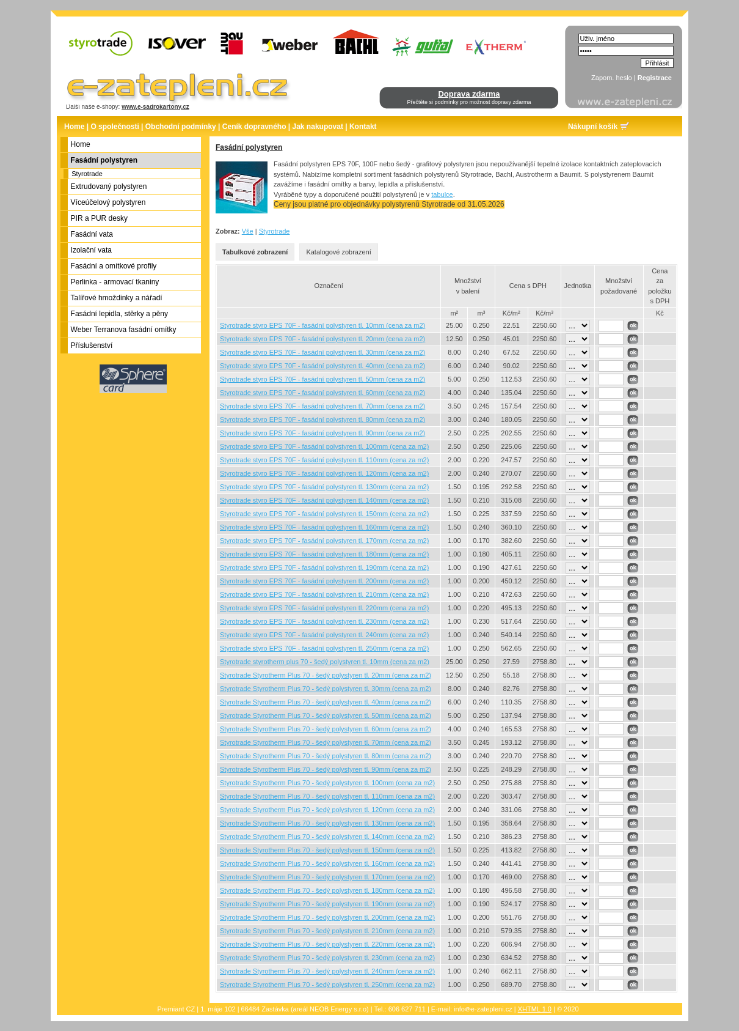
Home (74, 126)
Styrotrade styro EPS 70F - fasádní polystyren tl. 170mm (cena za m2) (324, 540)
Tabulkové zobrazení (255, 252)
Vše (247, 231)
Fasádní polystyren (249, 147)
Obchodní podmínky (180, 126)
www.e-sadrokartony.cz (155, 106)
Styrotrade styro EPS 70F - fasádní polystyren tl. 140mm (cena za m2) (324, 500)
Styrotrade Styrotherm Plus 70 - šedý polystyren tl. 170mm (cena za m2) (327, 877)
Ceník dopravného (254, 126)
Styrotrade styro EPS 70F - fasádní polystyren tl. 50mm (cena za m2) (322, 379)
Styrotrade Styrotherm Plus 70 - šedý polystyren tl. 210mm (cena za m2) (327, 930)
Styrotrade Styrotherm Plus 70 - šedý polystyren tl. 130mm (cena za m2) (327, 823)
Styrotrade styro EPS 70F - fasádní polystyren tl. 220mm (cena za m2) (324, 608)
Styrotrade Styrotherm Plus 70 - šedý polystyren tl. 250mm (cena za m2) (327, 984)
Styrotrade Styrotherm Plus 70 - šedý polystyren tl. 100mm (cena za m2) (327, 782)
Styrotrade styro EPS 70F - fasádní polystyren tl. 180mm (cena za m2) (324, 554)
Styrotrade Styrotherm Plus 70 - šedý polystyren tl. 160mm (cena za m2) (327, 863)
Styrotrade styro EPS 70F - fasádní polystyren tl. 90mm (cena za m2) (322, 433)
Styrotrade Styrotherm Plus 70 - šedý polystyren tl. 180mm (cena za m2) (327, 890)
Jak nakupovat (318, 126)
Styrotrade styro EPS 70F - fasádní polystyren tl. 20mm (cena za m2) (322, 338)
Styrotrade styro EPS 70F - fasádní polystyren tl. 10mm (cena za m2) (322, 325)
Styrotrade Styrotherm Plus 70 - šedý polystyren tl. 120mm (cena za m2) (327, 809)
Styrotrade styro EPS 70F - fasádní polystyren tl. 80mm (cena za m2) (322, 419)
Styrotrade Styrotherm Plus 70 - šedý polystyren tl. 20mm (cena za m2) (325, 675)
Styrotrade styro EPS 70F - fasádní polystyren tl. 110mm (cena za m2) (324, 460)
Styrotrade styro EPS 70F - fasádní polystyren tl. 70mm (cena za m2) (322, 406)
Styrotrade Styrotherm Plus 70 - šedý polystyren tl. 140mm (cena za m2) (327, 836)
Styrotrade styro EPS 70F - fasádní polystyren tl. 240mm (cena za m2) (324, 634)
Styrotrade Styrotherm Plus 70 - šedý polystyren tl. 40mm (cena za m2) (325, 702)
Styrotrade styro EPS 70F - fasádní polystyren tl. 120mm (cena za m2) (324, 473)
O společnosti (114, 126)
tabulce (442, 194)
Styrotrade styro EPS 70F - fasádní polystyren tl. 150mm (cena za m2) (324, 513)
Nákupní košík (592, 126)
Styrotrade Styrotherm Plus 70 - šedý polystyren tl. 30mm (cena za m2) (325, 688)
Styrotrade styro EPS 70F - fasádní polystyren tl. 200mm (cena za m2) (324, 581)
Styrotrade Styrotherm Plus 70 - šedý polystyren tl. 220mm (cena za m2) (327, 944)
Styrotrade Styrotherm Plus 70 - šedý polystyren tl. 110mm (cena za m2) (327, 796)
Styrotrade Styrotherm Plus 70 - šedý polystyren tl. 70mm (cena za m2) (325, 742)
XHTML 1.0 (535, 1009)
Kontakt (363, 126)
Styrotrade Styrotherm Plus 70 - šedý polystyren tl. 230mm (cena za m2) (327, 957)
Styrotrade (87, 173)
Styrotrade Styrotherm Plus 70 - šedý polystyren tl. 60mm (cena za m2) (325, 729)
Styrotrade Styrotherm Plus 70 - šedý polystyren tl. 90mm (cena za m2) (325, 769)
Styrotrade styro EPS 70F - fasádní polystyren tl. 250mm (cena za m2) (324, 648)
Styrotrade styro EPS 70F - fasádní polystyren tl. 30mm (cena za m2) (322, 352)
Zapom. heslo (611, 77)
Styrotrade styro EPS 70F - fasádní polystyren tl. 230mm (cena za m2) (324, 621)
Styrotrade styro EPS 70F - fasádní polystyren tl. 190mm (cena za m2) (324, 567)
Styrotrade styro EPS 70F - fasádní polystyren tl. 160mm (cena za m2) (324, 527)
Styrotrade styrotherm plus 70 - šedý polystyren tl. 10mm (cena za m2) (324, 661)
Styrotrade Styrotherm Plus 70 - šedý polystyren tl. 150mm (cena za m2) (327, 850)
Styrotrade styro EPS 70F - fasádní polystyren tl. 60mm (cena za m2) (322, 392)
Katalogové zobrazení (338, 252)
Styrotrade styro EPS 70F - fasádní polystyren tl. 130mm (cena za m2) (324, 486)
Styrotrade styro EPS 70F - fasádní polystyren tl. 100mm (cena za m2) (324, 446)
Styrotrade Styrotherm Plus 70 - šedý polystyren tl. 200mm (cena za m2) (327, 917)
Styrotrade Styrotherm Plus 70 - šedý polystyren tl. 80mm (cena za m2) (325, 755)
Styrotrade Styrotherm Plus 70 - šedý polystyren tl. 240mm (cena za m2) (327, 971)
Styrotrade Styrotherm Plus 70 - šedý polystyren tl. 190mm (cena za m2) (327, 903)
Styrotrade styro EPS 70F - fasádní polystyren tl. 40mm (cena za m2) (322, 365)
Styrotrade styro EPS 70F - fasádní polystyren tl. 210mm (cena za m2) (324, 594)
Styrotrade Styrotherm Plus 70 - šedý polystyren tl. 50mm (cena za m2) (325, 715)
